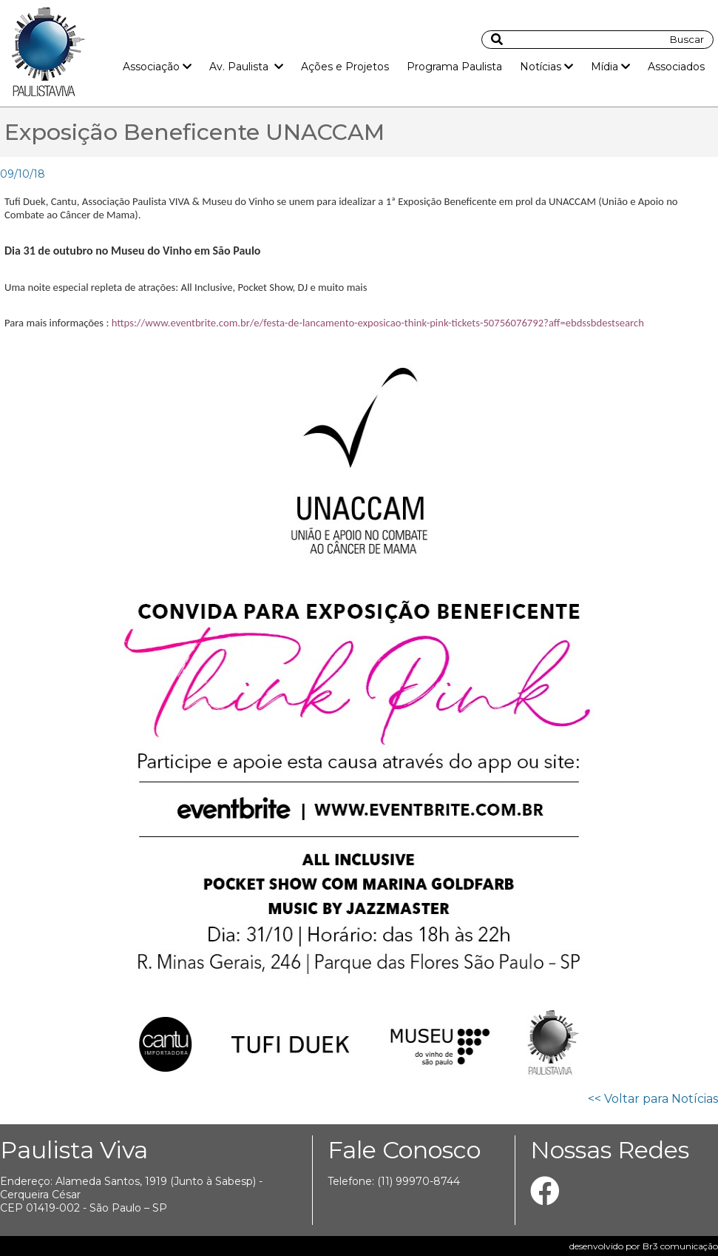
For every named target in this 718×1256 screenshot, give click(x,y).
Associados (676, 66)
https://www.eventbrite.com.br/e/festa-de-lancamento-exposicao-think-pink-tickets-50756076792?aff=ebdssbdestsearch (378, 322)
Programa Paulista (454, 66)
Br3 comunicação (680, 1246)
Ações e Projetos (345, 66)
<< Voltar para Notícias (653, 1099)
